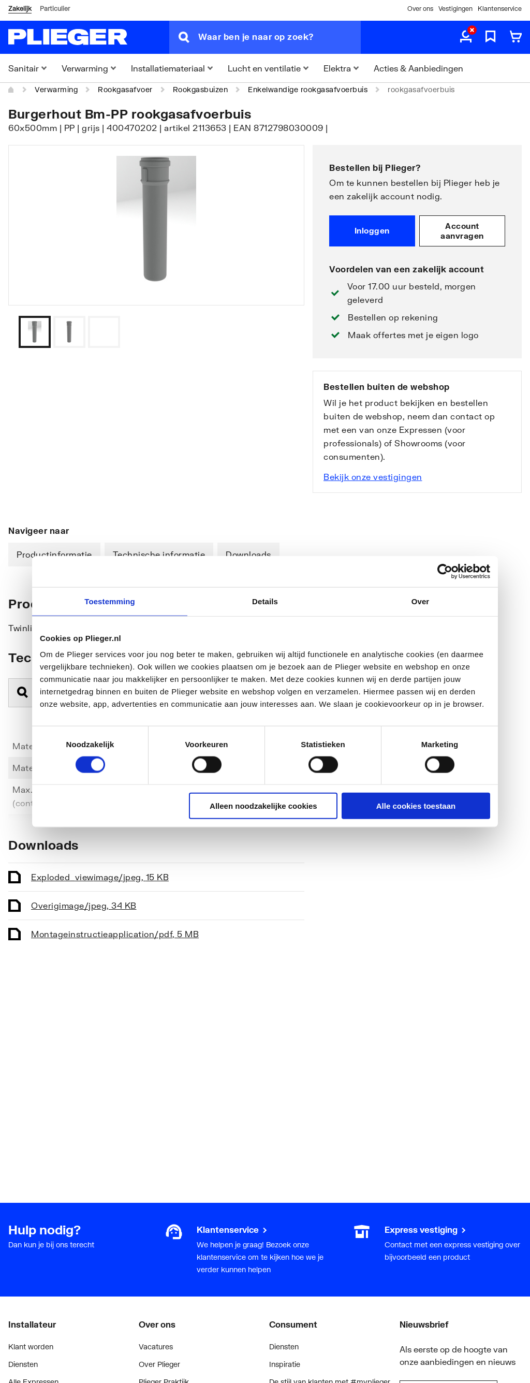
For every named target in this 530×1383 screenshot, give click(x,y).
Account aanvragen (462, 231)
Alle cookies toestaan (415, 806)
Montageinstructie (115, 934)
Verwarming (56, 89)
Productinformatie (54, 554)
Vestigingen (455, 8)
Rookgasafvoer (125, 89)
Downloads (248, 554)
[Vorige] (283, 332)
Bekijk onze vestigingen (372, 477)
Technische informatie (159, 554)
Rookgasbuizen (200, 89)
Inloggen (372, 230)
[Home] (11, 89)
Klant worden (30, 1346)
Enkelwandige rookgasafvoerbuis (307, 89)
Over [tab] (420, 600)
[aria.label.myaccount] (465, 37)
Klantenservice (500, 8)
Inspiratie (284, 1364)
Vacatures (156, 1346)
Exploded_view (100, 877)
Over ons (420, 8)
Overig (84, 905)
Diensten (23, 1364)
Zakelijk (20, 8)
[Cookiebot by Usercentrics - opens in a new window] (445, 571)
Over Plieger (159, 1364)
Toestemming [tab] (109, 600)
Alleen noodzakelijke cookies (263, 806)
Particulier (55, 8)
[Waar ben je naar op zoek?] (279, 37)
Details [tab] (265, 600)
